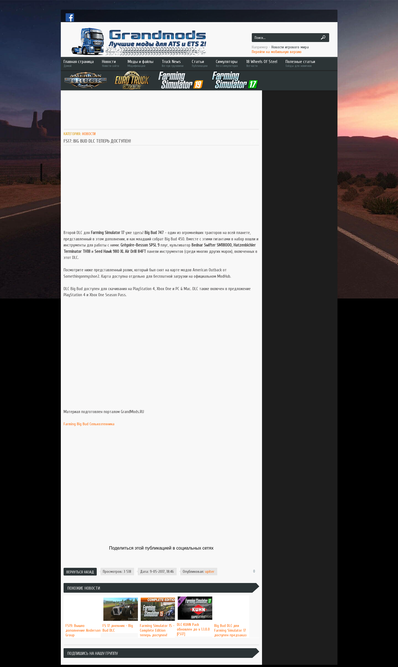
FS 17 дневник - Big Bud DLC (118, 628)
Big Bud (82, 424)
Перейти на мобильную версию (277, 51)
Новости (110, 63)
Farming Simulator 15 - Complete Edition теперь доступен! (157, 630)
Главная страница (79, 63)
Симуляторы (227, 63)
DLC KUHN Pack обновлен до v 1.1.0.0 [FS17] (193, 629)
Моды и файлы (140, 63)
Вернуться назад (80, 572)
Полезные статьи (308, 63)
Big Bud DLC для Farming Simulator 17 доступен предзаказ (230, 630)
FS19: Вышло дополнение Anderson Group (83, 630)
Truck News (173, 63)
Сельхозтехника (102, 424)
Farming (70, 424)
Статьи (200, 63)
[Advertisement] (164, 109)
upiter (209, 571)
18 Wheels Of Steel (261, 63)
